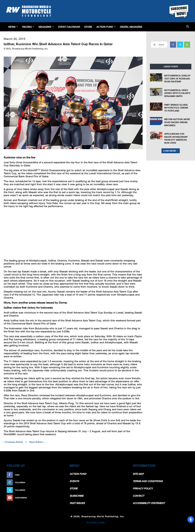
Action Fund (105, 26)
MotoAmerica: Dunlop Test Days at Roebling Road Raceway (177, 78)
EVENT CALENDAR (69, 26)
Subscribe (57, 498)
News (13, 26)
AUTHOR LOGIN (95, 522)
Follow (58, 482)
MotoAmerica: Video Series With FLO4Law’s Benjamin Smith (177, 93)
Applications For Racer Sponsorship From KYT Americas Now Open (176, 138)
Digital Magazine (131, 26)
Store (88, 26)
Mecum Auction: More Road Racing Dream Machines (177, 122)
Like (60, 475)
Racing (28, 26)
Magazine (46, 26)
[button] (187, 26)
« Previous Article (13, 441)
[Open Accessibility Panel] (190, 519)
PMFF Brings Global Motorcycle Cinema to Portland (176, 107)
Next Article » (36, 441)
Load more (170, 150)
